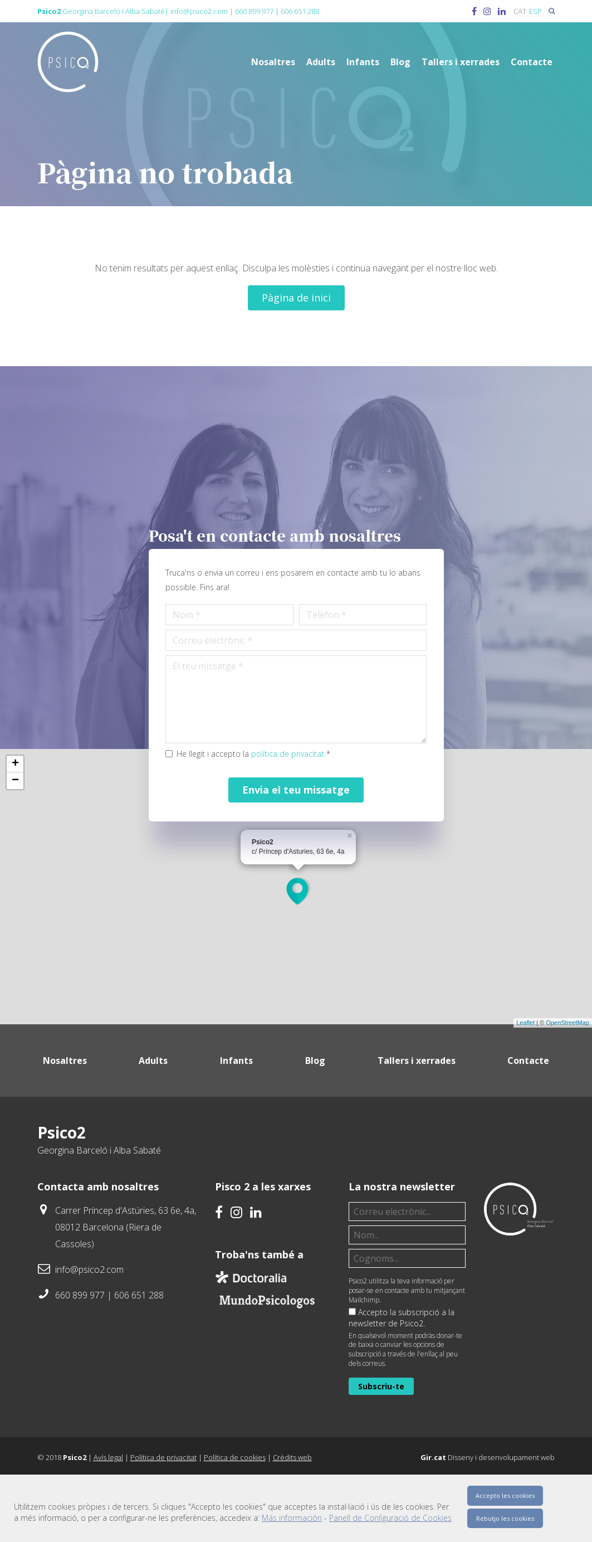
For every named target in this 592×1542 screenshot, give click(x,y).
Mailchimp (364, 1355)
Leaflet (525, 1078)
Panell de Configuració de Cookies (390, 1517)
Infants (362, 62)
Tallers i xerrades (461, 62)
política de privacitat (297, 799)
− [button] (15, 836)
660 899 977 (254, 11)
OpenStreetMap (567, 1078)
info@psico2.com (199, 11)
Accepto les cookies (505, 1495)
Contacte (531, 62)
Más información (292, 1517)
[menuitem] (519, 11)
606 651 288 (300, 11)
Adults (320, 62)
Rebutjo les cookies (505, 1518)
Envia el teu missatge (296, 834)
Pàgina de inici (296, 297)
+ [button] (15, 819)
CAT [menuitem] (519, 11)
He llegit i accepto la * (263, 799)
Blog (400, 62)
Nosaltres (273, 62)
